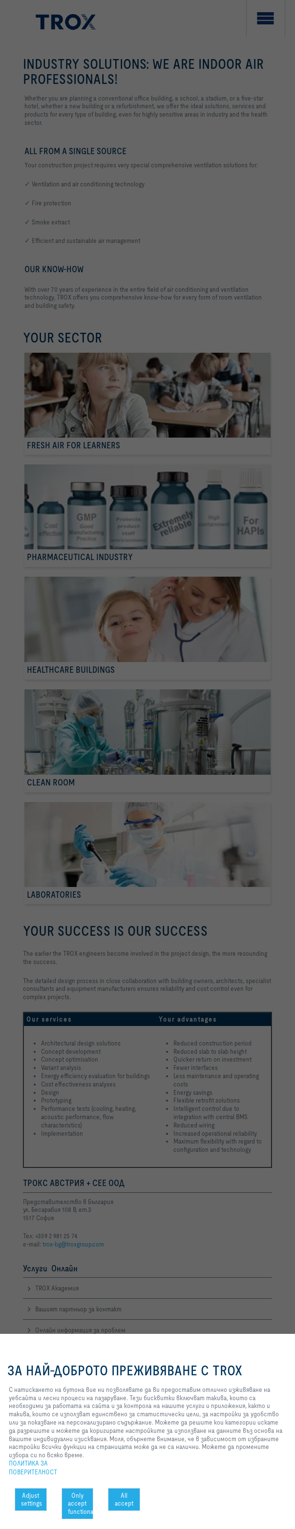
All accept (124, 1499)
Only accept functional (81, 1503)
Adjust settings (31, 1499)
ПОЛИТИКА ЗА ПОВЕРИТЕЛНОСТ (33, 1467)
